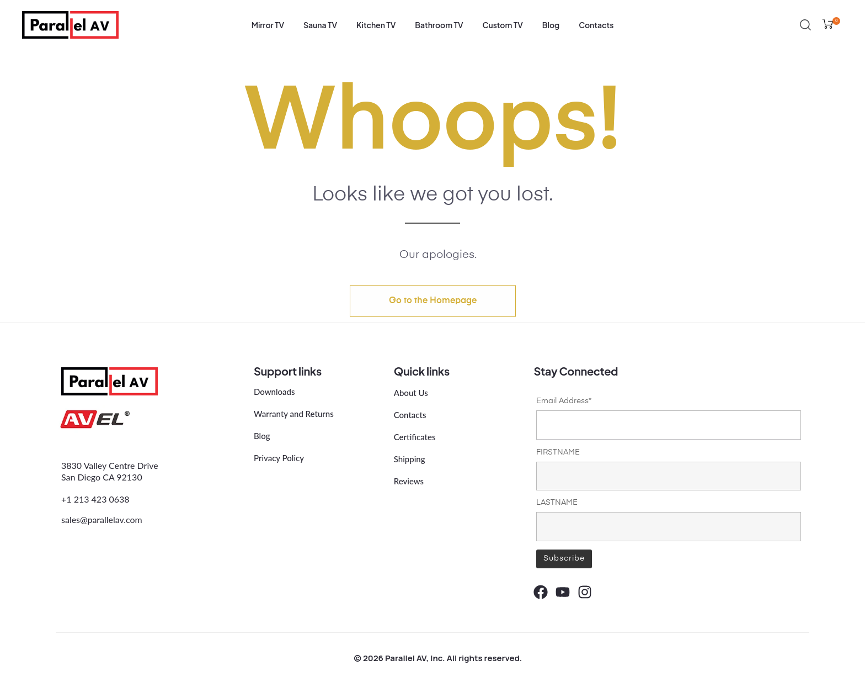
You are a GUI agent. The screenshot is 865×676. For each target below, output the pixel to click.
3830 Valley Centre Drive (109, 465)
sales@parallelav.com (101, 519)
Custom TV (503, 25)
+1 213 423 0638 (95, 498)
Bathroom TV (439, 25)
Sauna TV (320, 25)
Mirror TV (268, 25)
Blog (550, 25)
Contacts (596, 25)
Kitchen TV (376, 25)
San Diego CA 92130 (101, 477)
